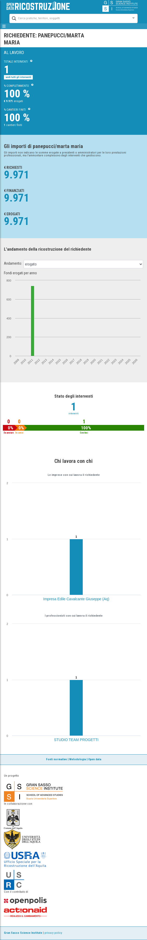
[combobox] (68, 17)
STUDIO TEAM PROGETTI (76, 740)
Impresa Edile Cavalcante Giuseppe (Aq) (76, 599)
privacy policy (53, 933)
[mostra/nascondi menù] (4, 26)
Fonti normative (56, 759)
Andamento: (13, 263)
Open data (94, 759)
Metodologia (77, 759)
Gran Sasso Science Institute (23, 933)
